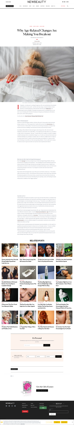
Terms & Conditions (34, 407)
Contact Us (24, 403)
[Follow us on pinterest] (64, 1)
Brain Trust (32, 405)
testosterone (49, 124)
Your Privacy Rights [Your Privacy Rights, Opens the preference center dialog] (49, 422)
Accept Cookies (64, 422)
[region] (37, 422)
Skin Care (42, 26)
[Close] (72, 422)
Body (21, 325)
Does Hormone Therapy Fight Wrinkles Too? (34, 116)
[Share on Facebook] (11, 376)
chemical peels (20, 220)
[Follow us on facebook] (62, 1)
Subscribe (8, 1)
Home (31, 26)
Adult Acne (36, 26)
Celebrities (40, 302)
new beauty (14, 369)
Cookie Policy (24, 407)
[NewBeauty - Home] (37, 2)
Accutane (36, 215)
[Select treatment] (50, 356)
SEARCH (58, 356)
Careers (32, 403)
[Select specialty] (40, 356)
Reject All (57, 422)
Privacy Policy (41, 405)
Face (39, 257)
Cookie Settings (43, 408)
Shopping (58, 257)
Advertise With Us (25, 405)
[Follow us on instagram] (66, 1)
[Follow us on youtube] (67, 1)
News (57, 280)
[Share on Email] (12, 376)
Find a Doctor (41, 403)
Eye (2, 257)
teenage (23, 160)
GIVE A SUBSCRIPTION (42, 390)
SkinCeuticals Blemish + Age (42, 211)
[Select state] (30, 356)
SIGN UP (47, 345)
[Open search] (67, 6)
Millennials (48, 108)
